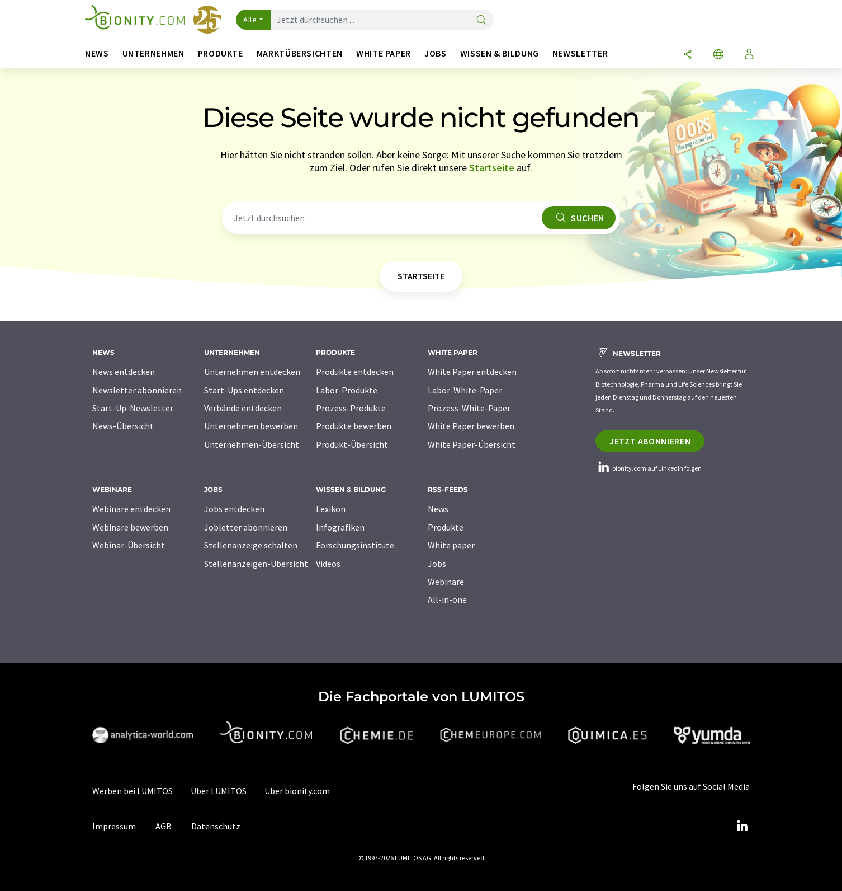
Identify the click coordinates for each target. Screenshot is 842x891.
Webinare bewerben (130, 527)
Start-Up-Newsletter (132, 408)
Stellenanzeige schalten (250, 545)
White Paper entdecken (472, 371)
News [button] (97, 53)
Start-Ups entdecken (244, 390)
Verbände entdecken (243, 408)
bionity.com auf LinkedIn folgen (648, 468)
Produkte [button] (220, 53)
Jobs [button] (435, 53)
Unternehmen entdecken (252, 371)
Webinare (446, 581)
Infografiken (340, 527)
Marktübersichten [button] (300, 53)
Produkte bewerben (353, 426)
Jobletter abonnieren (245, 527)
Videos (328, 563)
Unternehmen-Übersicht (251, 444)
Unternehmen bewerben (251, 426)
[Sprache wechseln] (718, 55)
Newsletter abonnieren (137, 390)
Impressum (114, 826)
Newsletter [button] (580, 53)
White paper (451, 545)
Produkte (445, 527)
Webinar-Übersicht (128, 545)
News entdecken (123, 371)
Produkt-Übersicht (352, 444)
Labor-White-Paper (465, 390)
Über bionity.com (297, 790)
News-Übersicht (123, 426)
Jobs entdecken (234, 508)
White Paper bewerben (471, 426)
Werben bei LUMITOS (132, 790)
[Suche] (481, 20)
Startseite (491, 167)
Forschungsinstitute (355, 545)
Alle (250, 20)
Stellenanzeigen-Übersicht (256, 563)
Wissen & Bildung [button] (499, 53)
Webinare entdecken (131, 508)
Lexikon (331, 508)
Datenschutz (215, 826)
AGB (163, 826)
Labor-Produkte (346, 390)
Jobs (437, 563)
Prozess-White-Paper (469, 408)
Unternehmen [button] (153, 53)
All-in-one (447, 599)
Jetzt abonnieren (649, 441)
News (438, 508)
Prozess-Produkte (351, 408)
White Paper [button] (383, 53)
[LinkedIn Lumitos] (742, 826)
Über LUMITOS (219, 790)
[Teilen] (688, 55)
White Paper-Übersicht (471, 444)
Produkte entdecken (355, 371)
